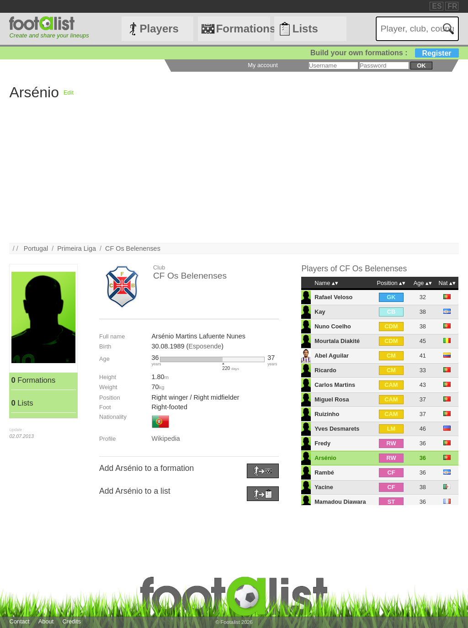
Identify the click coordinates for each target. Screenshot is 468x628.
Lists (305, 28)
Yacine (323, 487)
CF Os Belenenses (132, 248)
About (45, 621)
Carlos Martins (334, 384)
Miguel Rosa (331, 399)
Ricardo (325, 370)
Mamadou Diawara (340, 501)
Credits (71, 621)
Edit (69, 92)
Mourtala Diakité (337, 341)
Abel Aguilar (331, 355)
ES (436, 6)
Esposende (204, 346)
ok (421, 65)
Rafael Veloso (333, 297)
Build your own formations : (384, 53)
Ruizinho (326, 414)
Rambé (324, 472)
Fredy (322, 443)
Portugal (36, 248)
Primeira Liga (76, 248)
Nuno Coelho (332, 326)
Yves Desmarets (336, 428)
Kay (319, 311)
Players (159, 28)
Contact (19, 621)
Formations (243, 28)
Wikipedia (165, 438)
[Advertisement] (233, 179)
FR (452, 6)
